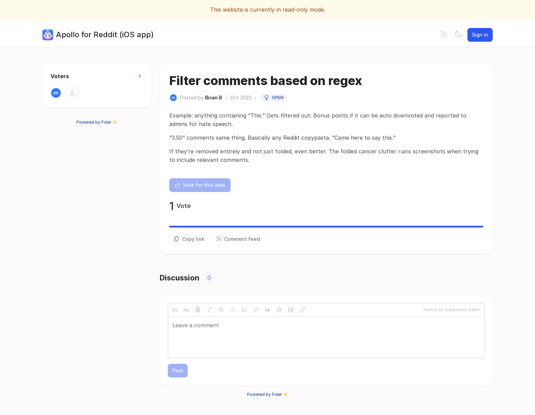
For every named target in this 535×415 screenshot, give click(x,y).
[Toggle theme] (458, 35)
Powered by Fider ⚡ (96, 122)
